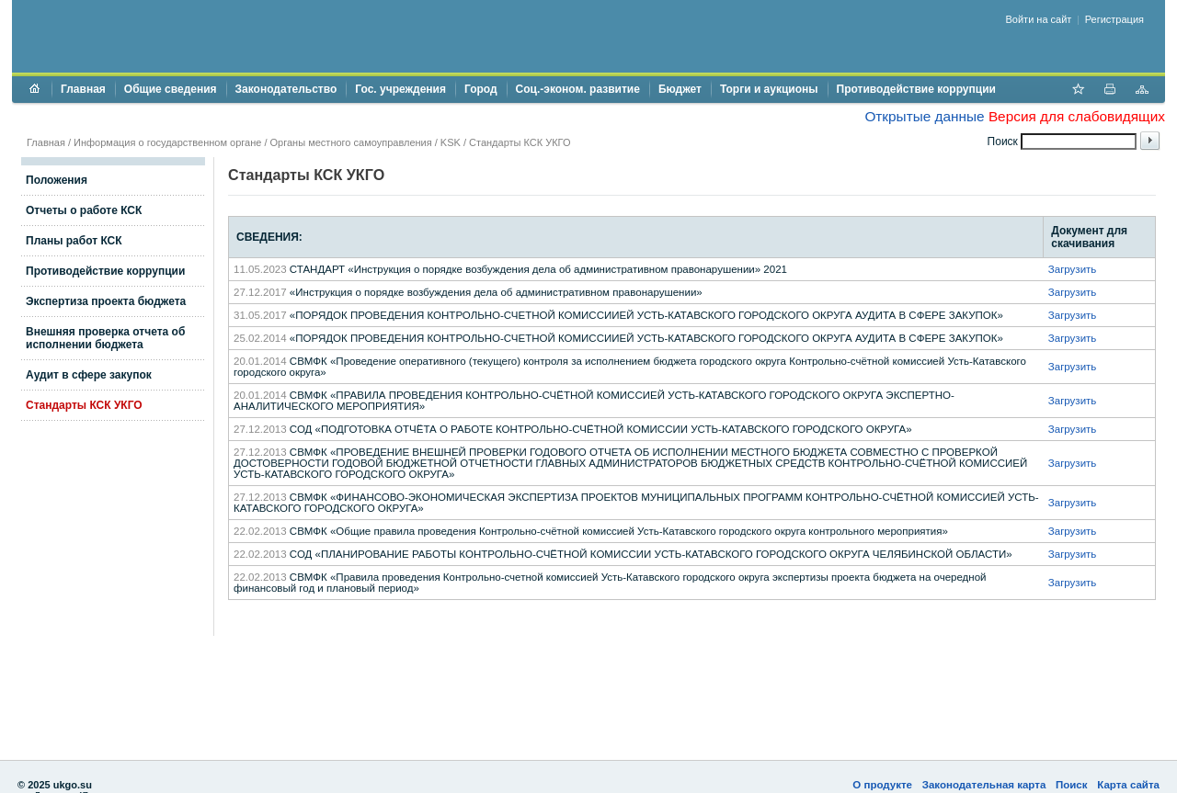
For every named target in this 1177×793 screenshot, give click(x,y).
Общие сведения (170, 89)
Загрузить (1072, 269)
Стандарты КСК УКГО (84, 405)
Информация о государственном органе (167, 142)
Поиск (1072, 784)
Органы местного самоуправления (351, 142)
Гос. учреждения (400, 89)
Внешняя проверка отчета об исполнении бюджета (105, 338)
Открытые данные (924, 116)
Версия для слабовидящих (1076, 116)
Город (480, 89)
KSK (450, 142)
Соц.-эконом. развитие (578, 89)
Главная (83, 89)
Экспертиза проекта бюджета (106, 301)
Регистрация (1114, 19)
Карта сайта (1128, 784)
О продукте (882, 784)
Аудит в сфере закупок (89, 374)
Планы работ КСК (74, 240)
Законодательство (286, 89)
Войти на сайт (1039, 19)
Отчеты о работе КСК (84, 210)
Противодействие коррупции (916, 89)
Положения (56, 180)
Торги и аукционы (769, 89)
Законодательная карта (984, 784)
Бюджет (680, 89)
